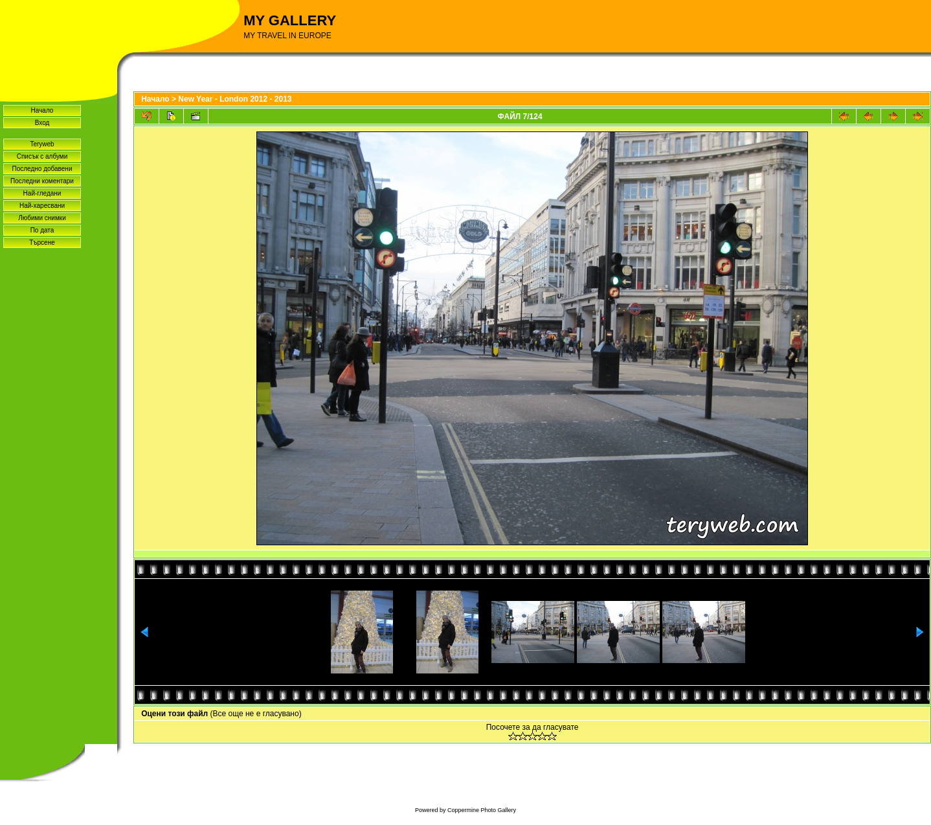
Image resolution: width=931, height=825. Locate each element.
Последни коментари (42, 181)
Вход (42, 122)
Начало (42, 110)
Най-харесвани (42, 205)
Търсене (42, 242)
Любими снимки (42, 217)
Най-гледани (42, 193)
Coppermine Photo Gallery (481, 810)
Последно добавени (42, 168)
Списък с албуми (42, 156)
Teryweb (42, 144)
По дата (42, 230)
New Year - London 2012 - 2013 (234, 99)
